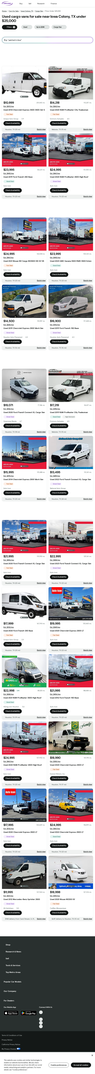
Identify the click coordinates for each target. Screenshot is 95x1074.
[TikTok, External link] (41, 1012)
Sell (30, 3)
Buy (21, 3)
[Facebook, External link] (41, 1016)
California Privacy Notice (11, 1044)
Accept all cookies (81, 1065)
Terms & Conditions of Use (12, 1035)
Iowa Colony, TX (27, 11)
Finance (54, 3)
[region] (47, 1063)
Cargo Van (39, 11)
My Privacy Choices (11, 1049)
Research (41, 3)
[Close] (92, 1055)
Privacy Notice (7, 1040)
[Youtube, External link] (41, 1019)
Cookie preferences (59, 1065)
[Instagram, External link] (41, 1023)
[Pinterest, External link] (41, 1026)
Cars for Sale (14, 11)
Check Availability (13, 123)
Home (4, 11)
